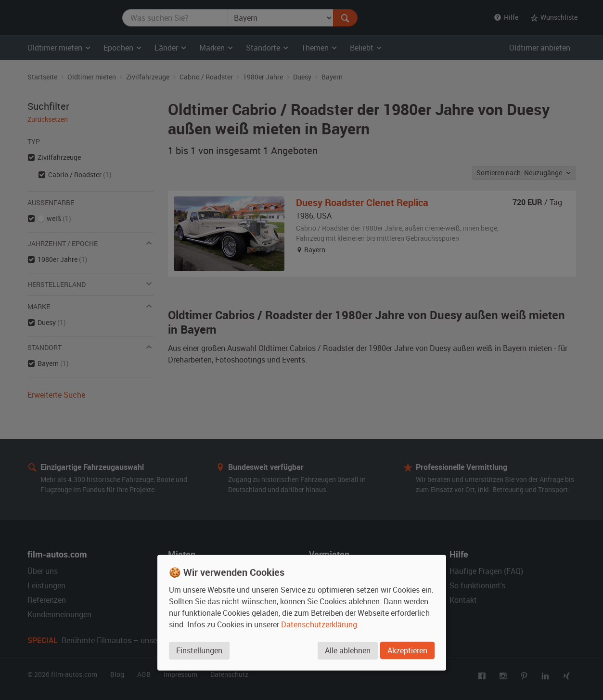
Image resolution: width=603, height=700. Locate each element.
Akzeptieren (407, 650)
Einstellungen (199, 650)
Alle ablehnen (348, 650)
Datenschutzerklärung (319, 624)
